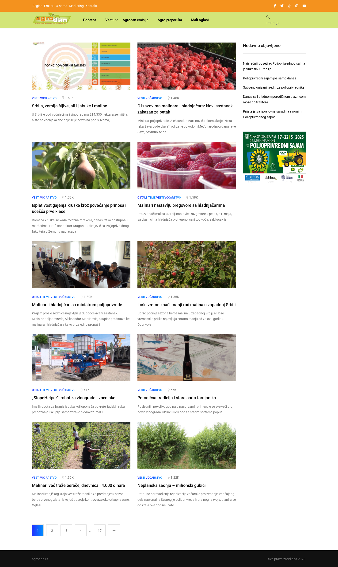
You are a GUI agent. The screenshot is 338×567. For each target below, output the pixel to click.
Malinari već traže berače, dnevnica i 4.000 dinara (78, 484)
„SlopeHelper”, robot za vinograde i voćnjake (73, 397)
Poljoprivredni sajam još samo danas (269, 78)
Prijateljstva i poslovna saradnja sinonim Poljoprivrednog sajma (272, 114)
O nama (61, 6)
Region (37, 6)
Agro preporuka (170, 20)
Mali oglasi (200, 20)
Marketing (76, 6)
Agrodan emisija (135, 20)
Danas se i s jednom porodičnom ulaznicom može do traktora (274, 99)
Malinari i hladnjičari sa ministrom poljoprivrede (77, 304)
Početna (89, 20)
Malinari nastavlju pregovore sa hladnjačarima (181, 205)
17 (100, 530)
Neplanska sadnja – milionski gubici (171, 484)
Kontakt (91, 6)
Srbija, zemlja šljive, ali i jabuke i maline (69, 105)
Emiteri (49, 6)
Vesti (109, 20)
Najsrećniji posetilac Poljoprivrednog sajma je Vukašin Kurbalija (274, 66)
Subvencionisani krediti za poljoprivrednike (273, 87)
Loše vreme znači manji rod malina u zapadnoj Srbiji (186, 304)
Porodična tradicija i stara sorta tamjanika (176, 397)
